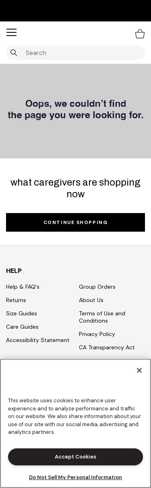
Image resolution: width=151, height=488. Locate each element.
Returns (16, 300)
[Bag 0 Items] (140, 33)
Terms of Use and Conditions (102, 317)
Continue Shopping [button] (75, 222)
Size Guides (21, 313)
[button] (11, 32)
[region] (75, 423)
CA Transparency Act (107, 347)
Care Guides (22, 326)
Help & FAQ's (22, 286)
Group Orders (97, 286)
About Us (91, 300)
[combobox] (75, 53)
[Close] (139, 370)
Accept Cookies (75, 456)
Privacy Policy (97, 334)
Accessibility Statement (38, 340)
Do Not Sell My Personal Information (75, 477)
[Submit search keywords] (13, 53)
